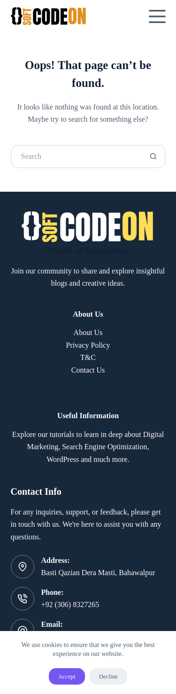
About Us (88, 332)
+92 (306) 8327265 (70, 604)
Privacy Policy (88, 345)
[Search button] (154, 156)
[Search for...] (76, 156)
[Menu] (157, 16)
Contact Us (88, 370)
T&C (88, 357)
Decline (108, 676)
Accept (67, 676)
